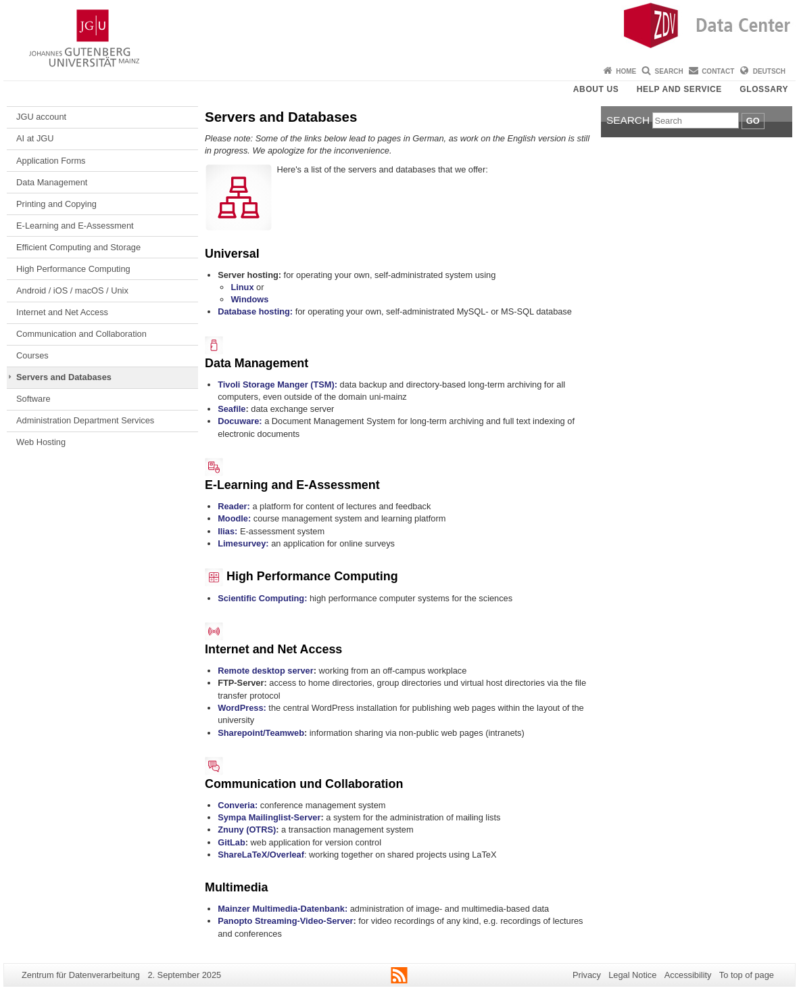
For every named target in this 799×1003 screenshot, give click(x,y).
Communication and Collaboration (81, 334)
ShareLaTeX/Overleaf (261, 854)
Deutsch (769, 71)
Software (33, 399)
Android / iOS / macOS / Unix (72, 290)
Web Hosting (41, 442)
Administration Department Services (85, 420)
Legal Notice (632, 975)
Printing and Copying (56, 204)
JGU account (41, 117)
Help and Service (679, 89)
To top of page (746, 975)
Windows (249, 299)
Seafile (231, 409)
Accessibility (688, 975)
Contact (718, 71)
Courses (32, 355)
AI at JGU (34, 138)
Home (626, 71)
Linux (242, 287)
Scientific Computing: (262, 598)
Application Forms (50, 161)
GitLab (231, 842)
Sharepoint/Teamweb (261, 733)
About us (596, 89)
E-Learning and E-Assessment (75, 225)
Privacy (587, 975)
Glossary (764, 89)
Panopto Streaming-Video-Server (285, 921)
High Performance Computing (73, 269)
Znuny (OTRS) (247, 829)
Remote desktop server (266, 671)
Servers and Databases (64, 377)
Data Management (51, 182)
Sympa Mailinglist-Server (269, 817)
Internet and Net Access (62, 312)
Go (753, 121)
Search (669, 71)
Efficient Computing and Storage (78, 247)
